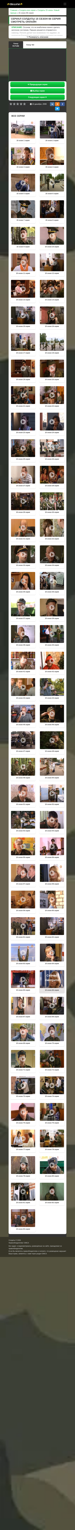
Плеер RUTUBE (16, 45)
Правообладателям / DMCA (19, 1243)
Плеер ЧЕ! (30, 45)
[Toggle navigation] (65, 4)
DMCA (44, 1254)
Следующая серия (37, 97)
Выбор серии (37, 91)
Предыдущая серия (37, 84)
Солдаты (12, 1240)
